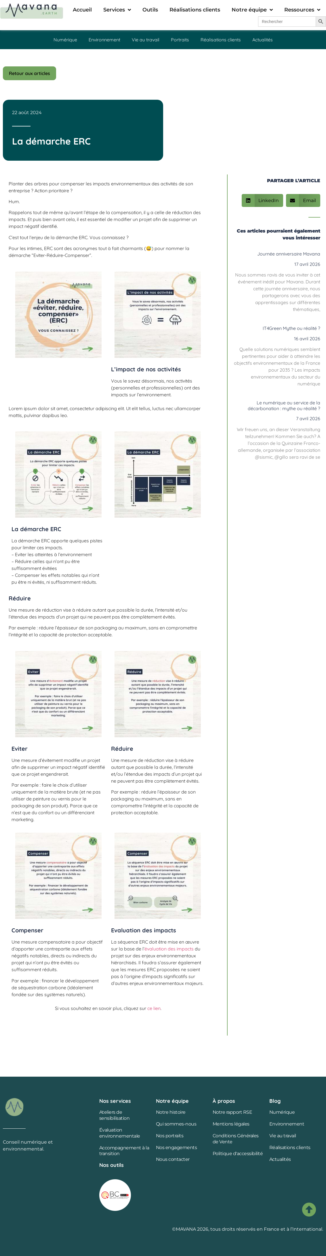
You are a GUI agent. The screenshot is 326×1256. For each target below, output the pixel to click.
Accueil (82, 10)
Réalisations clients (194, 10)
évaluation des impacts (169, 949)
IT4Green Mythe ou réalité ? (291, 328)
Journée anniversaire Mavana (288, 254)
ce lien (153, 1008)
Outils (150, 10)
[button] (262, 200)
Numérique (65, 40)
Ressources (302, 9)
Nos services (115, 1101)
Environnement (104, 40)
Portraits (180, 40)
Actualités (262, 40)
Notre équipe (252, 9)
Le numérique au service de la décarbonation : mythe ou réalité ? (284, 405)
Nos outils (111, 1165)
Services (117, 9)
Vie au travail (145, 40)
